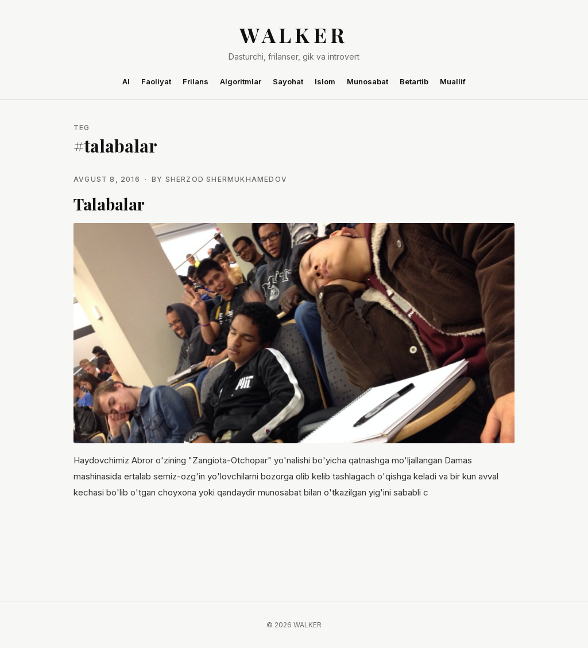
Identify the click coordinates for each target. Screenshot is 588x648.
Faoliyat (156, 81)
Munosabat (367, 81)
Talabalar (109, 203)
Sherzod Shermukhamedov (226, 179)
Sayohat (288, 81)
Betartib (414, 81)
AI (126, 81)
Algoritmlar (240, 81)
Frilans (195, 81)
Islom (325, 81)
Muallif (453, 81)
